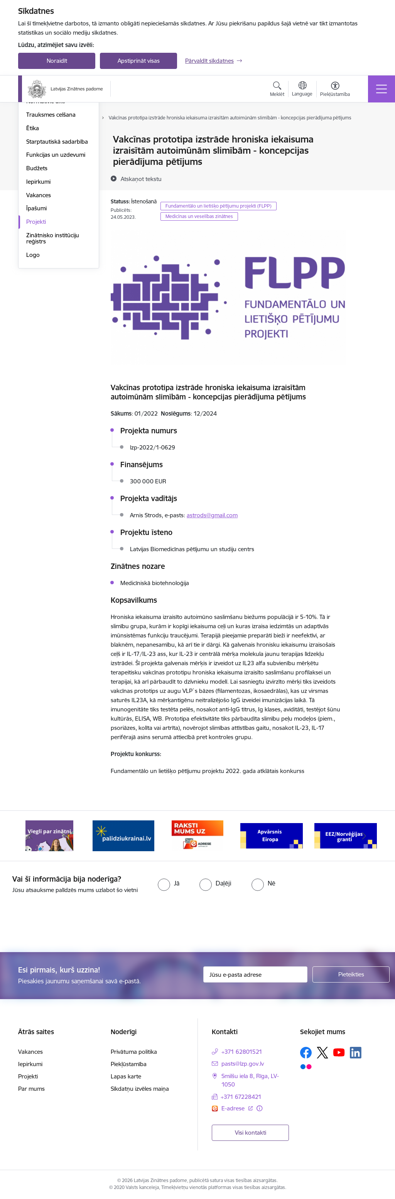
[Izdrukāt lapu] (366, 136)
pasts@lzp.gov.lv (242, 1063)
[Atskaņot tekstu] (141, 178)
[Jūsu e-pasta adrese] (255, 974)
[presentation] (64, 924)
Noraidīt (57, 60)
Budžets (36, 260)
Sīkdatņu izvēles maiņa (140, 1088)
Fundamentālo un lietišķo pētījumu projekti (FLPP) (218, 206)
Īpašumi (36, 300)
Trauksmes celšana (51, 206)
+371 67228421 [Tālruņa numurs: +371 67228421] (241, 1096)
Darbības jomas (46, 166)
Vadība (35, 140)
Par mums (31, 1088)
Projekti (36, 313)
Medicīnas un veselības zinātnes (199, 216)
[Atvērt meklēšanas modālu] (277, 90)
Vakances (38, 287)
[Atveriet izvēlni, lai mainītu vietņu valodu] (302, 90)
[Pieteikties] (351, 974)
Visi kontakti (250, 1132)
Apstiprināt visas (139, 60)
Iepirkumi (38, 273)
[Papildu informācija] (259, 1108)
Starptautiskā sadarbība (57, 233)
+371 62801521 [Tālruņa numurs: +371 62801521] (241, 1051)
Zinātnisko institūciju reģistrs (52, 330)
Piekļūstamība (129, 1064)
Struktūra (38, 153)
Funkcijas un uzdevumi (55, 247)
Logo (33, 346)
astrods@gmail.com (212, 515)
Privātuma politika (134, 1051)
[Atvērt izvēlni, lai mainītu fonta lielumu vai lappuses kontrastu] (335, 90)
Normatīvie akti (45, 193)
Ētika (32, 220)
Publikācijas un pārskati (56, 180)
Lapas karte (126, 1076)
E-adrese (233, 1108)
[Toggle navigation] (381, 88)
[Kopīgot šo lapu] (366, 155)
